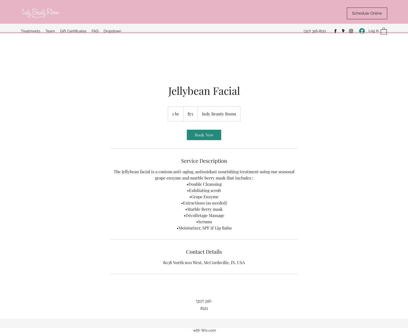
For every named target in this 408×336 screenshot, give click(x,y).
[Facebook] (335, 31)
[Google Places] (343, 31)
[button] (384, 31)
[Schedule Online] (367, 13)
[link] (204, 135)
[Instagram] (351, 31)
